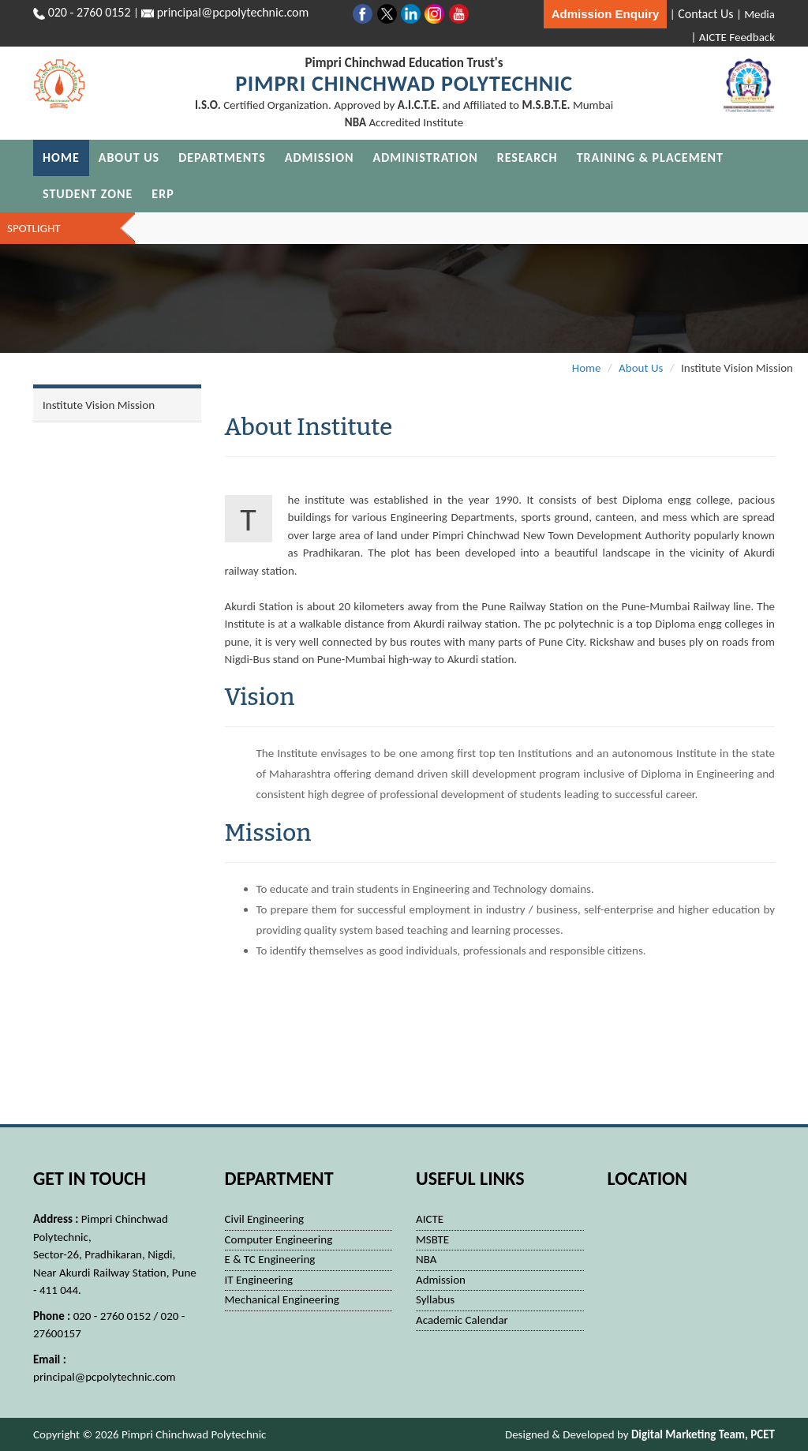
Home (61, 157)
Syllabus (435, 1299)
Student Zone (88, 193)
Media (759, 14)
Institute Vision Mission (99, 405)
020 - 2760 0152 (89, 12)
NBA (426, 1259)
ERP (163, 193)
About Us (129, 157)
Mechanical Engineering (282, 1299)
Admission (319, 157)
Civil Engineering (265, 1219)
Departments (222, 157)
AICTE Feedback (737, 37)
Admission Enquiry (606, 14)
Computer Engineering (279, 1239)
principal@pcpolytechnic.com (104, 1377)
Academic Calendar (462, 1320)
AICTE (429, 1219)
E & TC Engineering (270, 1259)
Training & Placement (650, 157)
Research (527, 157)
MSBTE (432, 1239)
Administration (425, 157)
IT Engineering (259, 1280)
